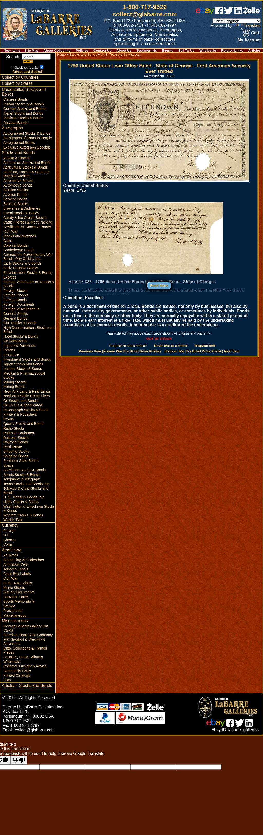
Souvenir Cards (15, 597)
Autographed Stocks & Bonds (26, 133)
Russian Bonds (15, 122)
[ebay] (205, 13)
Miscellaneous (14, 615)
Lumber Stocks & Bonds (22, 369)
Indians (9, 350)
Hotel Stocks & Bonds (20, 336)
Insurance (11, 355)
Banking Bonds (15, 199)
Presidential (12, 611)
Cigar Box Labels (17, 574)
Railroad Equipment (19, 433)
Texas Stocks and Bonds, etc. (27, 484)
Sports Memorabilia (18, 601)
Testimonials (147, 50)
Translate (247, 25)
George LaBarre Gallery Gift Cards (25, 628)
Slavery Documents (18, 592)
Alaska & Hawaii (16, 158)
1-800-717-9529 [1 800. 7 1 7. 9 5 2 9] (145, 7)
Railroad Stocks (16, 437)
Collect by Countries (20, 77)
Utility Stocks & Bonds (21, 502)
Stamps (9, 606)
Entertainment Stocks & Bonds (27, 273)
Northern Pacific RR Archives (26, 396)
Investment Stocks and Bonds (27, 359)
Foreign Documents (19, 304)
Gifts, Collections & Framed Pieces (25, 650)
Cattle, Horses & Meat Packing (27, 222)
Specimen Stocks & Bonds (24, 470)
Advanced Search (27, 71)
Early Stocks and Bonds (22, 263)
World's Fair (12, 520)
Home (61, 55)
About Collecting (57, 50)
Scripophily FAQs (17, 671)
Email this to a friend (170, 346)
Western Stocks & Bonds (23, 515)
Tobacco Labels (15, 569)
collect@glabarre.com (145, 14)
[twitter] (228, 13)
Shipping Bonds (16, 456)
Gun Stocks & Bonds (19, 323)
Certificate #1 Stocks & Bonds (27, 227)
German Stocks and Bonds (24, 109)
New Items (12, 50)
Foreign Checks (16, 295)
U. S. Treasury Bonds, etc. (24, 497)
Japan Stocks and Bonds (23, 113)
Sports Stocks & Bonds (21, 474)
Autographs (12, 128)
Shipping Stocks (16, 451)
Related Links (232, 50)
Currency (10, 525)
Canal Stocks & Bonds (21, 213)
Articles (254, 50)
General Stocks (15, 314)
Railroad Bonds (15, 442)
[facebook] (219, 13)
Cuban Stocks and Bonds (23, 104)
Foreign (9, 530)
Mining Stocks (14, 382)
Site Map (31, 50)
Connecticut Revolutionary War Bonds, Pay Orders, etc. (28, 257)
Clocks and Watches (19, 236)
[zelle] (252, 13)
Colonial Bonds (15, 245)
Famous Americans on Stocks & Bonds (28, 284)
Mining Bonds (14, 387)
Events (167, 50)
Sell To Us (186, 50)
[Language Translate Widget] (237, 20)
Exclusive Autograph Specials (27, 147)
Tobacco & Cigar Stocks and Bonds (26, 490)
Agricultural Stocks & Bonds (25, 167)
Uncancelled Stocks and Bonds (24, 91)
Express (9, 277)
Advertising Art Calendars (23, 560)
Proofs (8, 419)
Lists (7, 680)
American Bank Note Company (28, 635)
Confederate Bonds (18, 250)
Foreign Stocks (15, 291)
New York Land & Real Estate (27, 391)
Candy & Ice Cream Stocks (24, 218)
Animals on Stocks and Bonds (27, 163)
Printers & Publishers (20, 414)
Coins (8, 544)
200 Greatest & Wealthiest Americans (24, 641)
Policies (82, 50)
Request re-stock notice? (128, 346)
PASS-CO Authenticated (22, 405)
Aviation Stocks (15, 190)
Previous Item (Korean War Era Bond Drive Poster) (120, 351)
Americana (11, 550)
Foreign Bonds (15, 300)
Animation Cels (15, 564)
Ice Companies (15, 341)
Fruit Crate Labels (17, 583)
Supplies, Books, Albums (23, 657)
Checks (9, 540)
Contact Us (102, 50)
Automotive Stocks (18, 181)
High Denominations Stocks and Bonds (28, 330)
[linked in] (238, 13)
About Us (124, 50)
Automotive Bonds (18, 185)
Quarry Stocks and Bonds (23, 424)
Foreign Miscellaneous (21, 309)
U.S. (6, 535)
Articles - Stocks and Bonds (27, 685)
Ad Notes (10, 555)
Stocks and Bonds (18, 153)
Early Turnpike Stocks (20, 268)
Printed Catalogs (16, 675)
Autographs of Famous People (27, 138)
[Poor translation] (19, 760)
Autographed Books (19, 143)
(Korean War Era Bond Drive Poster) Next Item (202, 351)
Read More (159, 286)
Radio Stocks (13, 428)
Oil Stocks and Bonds (20, 400)
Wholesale (207, 50)
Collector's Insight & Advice (24, 666)
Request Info (205, 346)
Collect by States (17, 83)
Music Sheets (14, 588)
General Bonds (15, 318)
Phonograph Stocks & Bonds (26, 410)
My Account (249, 40)
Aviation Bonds (15, 194)
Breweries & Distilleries (21, 208)
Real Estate (12, 447)
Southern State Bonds (21, 461)
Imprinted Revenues (19, 346)
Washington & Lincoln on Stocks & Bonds (29, 508)
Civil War (10, 231)
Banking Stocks (15, 204)
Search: (28, 56)
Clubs (8, 241)
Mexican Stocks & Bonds (23, 118)
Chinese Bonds (15, 99)
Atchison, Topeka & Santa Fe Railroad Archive (26, 174)
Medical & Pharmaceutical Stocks (24, 375)
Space (8, 465)
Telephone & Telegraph (21, 479)
